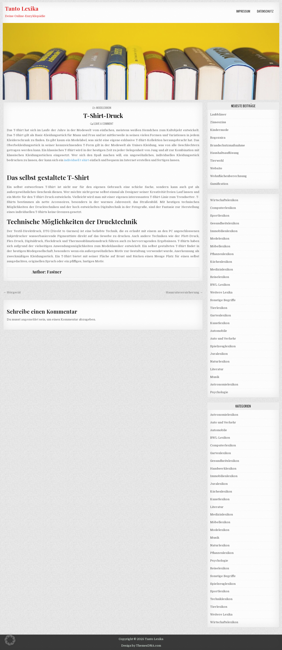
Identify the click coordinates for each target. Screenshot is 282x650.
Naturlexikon (219, 361)
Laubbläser (218, 114)
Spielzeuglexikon (223, 346)
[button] (10, 640)
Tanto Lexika (21, 8)
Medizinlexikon (221, 269)
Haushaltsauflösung (224, 153)
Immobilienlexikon (223, 231)
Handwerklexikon (223, 468)
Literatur (217, 369)
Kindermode (219, 130)
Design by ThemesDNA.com (141, 645)
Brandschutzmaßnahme (227, 145)
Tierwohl (217, 160)
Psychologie (219, 392)
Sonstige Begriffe (223, 300)
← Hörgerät (12, 292)
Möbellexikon (220, 246)
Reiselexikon (219, 277)
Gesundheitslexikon (224, 223)
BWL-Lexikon (220, 284)
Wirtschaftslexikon (224, 200)
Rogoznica (217, 137)
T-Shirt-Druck (103, 116)
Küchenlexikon (221, 261)
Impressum (243, 11)
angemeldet (29, 319)
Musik (214, 377)
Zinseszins (218, 122)
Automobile (218, 330)
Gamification (219, 183)
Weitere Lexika (221, 292)
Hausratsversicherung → (184, 292)
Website (216, 168)
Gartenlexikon (220, 315)
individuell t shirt (76, 160)
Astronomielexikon (224, 384)
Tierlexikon (218, 308)
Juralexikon (219, 353)
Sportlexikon (219, 215)
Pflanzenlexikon (222, 254)
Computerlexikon (223, 208)
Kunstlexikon (219, 323)
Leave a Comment (103, 123)
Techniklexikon (221, 599)
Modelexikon (103, 108)
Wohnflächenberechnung (228, 176)
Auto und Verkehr (223, 338)
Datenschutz (265, 11)
